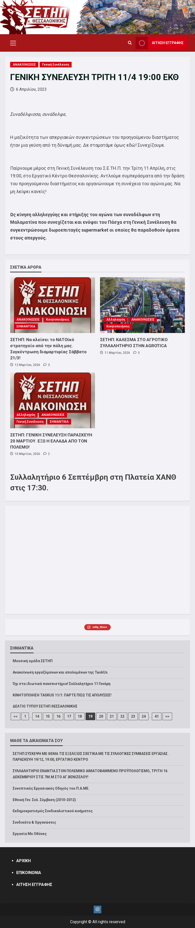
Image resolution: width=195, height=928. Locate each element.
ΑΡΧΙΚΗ (23, 860)
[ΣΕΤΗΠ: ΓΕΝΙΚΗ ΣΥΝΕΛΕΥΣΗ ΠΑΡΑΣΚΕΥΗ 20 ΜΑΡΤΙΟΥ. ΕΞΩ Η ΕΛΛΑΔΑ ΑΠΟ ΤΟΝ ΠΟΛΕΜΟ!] (52, 400)
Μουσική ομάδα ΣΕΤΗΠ (33, 661)
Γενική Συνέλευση (55, 64)
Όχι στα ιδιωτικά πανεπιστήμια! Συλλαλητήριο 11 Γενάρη (61, 684)
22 (122, 716)
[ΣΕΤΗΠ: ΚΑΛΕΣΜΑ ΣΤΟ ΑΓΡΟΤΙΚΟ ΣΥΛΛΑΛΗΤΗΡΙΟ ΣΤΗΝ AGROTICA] (142, 305)
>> (167, 716)
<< (15, 716)
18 (80, 716)
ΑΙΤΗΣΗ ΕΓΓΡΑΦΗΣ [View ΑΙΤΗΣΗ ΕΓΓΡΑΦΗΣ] (160, 43)
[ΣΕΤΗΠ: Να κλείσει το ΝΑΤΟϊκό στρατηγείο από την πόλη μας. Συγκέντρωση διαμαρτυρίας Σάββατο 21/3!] (52, 305)
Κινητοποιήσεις (57, 319)
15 (48, 716)
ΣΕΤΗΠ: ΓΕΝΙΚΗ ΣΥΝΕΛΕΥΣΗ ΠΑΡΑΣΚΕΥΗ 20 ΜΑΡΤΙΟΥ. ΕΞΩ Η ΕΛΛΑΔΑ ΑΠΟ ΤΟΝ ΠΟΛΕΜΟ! (51, 441)
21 (112, 716)
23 (133, 716)
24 (144, 716)
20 (101, 716)
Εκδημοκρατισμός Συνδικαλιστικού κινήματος (53, 811)
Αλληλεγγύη (115, 319)
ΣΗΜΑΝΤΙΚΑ (26, 326)
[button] (13, 43)
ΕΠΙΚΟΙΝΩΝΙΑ (28, 872)
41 (157, 716)
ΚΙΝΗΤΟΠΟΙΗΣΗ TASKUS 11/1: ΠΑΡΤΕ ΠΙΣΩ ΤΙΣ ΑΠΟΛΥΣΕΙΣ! (62, 695)
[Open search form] (130, 43)
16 (58, 716)
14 (37, 716)
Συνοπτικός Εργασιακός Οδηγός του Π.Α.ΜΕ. (51, 788)
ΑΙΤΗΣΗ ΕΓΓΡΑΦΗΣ (34, 884)
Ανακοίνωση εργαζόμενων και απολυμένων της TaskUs (60, 672)
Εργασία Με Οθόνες (30, 834)
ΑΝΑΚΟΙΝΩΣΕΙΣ (24, 64)
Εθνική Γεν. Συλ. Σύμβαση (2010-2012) (44, 800)
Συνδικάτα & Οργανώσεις (34, 822)
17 (69, 716)
